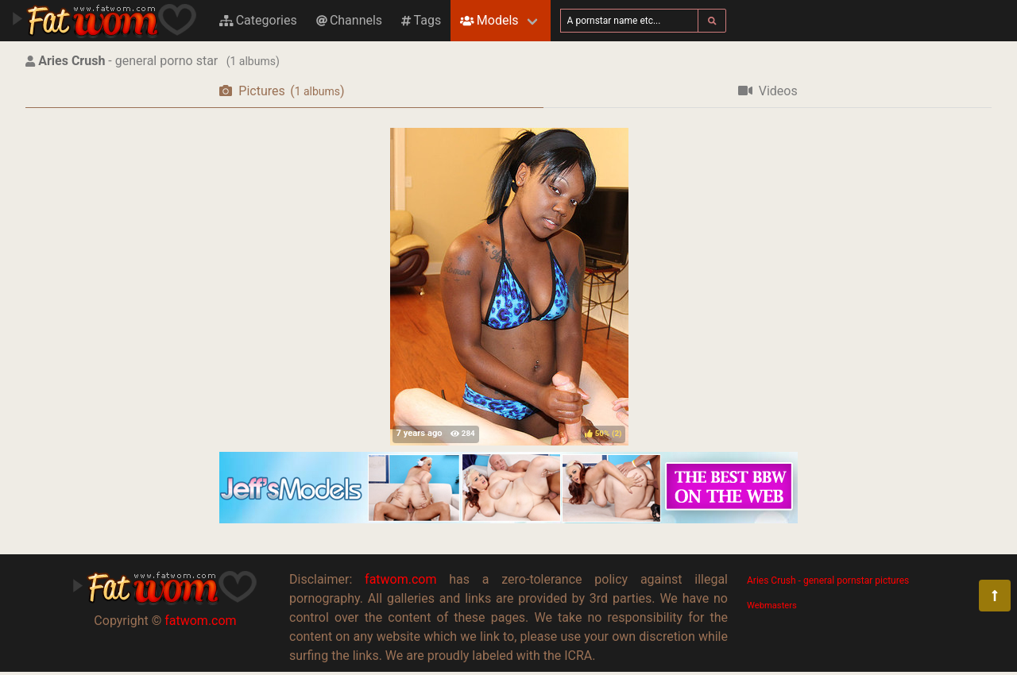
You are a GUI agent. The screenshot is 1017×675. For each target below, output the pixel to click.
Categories (258, 20)
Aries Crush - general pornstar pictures (828, 580)
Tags (421, 20)
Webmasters (772, 605)
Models (489, 20)
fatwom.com (200, 620)
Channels (349, 20)
